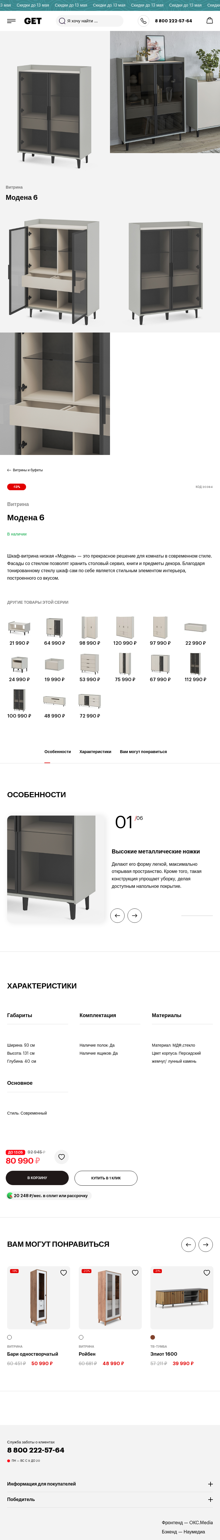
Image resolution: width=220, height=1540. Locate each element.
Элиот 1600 (163, 1354)
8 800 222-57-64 (173, 21)
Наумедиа (194, 1532)
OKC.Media (201, 1523)
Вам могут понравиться (143, 756)
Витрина (15, 1346)
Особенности (57, 756)
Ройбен (87, 1354)
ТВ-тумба (158, 1346)
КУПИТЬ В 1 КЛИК (106, 1178)
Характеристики (95, 756)
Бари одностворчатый (32, 1354)
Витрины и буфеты (28, 470)
